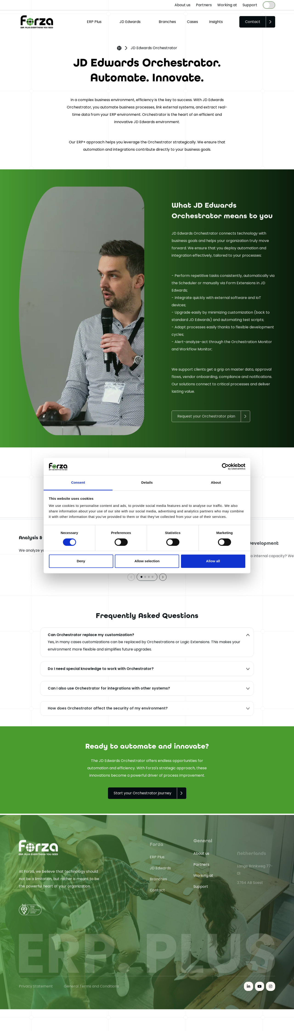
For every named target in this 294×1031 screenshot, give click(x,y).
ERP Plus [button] (94, 21)
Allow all (213, 561)
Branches (167, 21)
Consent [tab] (78, 483)
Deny (81, 561)
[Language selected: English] (269, 5)
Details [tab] (147, 483)
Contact (252, 21)
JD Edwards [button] (130, 21)
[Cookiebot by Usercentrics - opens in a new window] (225, 466)
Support (250, 5)
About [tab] (216, 483)
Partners (204, 5)
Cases (192, 21)
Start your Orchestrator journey (142, 793)
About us (182, 5)
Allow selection (146, 561)
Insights (216, 21)
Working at (227, 5)
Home (119, 48)
